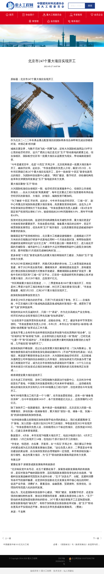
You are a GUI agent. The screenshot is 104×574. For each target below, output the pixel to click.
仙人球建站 (69, 571)
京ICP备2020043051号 (60, 561)
